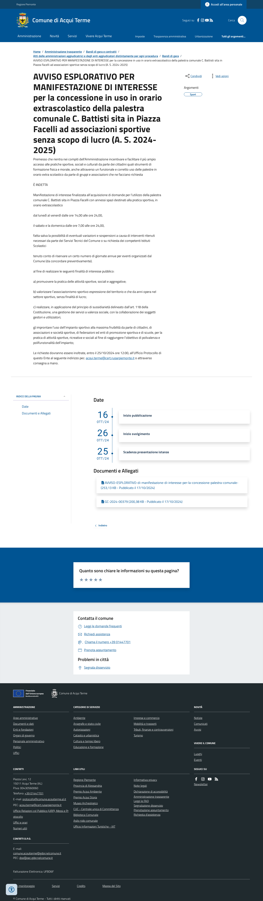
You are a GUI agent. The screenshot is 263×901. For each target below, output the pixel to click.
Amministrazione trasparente (63, 51)
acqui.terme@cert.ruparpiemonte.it (110, 358)
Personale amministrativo (28, 741)
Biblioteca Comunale (85, 815)
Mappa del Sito (111, 886)
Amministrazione (29, 36)
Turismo (138, 735)
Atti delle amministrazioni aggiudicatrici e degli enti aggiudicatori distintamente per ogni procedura (95, 56)
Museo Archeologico (85, 803)
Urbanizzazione (204, 36)
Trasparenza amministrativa (170, 36)
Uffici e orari (20, 822)
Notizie (198, 718)
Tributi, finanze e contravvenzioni (153, 729)
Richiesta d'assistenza (147, 814)
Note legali (140, 785)
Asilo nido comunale (85, 820)
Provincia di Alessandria (87, 785)
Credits (81, 886)
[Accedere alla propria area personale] (224, 4)
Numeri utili (20, 828)
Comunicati (200, 723)
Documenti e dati (23, 723)
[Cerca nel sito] (241, 20)
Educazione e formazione (88, 747)
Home (37, 51)
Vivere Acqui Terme (99, 36)
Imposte (140, 36)
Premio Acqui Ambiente (87, 791)
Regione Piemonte (26, 4)
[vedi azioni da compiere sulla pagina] (219, 76)
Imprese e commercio (146, 718)
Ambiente (79, 718)
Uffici (16, 753)
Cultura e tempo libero (86, 741)
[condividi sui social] (193, 76)
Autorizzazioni (81, 729)
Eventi (198, 760)
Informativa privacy (145, 780)
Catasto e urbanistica (86, 735)
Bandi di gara (170, 56)
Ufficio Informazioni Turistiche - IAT (94, 826)
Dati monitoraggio (24, 886)
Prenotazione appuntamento (151, 810)
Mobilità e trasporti (145, 723)
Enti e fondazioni (23, 729)
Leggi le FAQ (141, 801)
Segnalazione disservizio (148, 805)
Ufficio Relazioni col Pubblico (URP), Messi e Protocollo (40, 814)
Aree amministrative (25, 718)
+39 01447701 (34, 793)
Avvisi (197, 729)
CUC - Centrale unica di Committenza (96, 809)
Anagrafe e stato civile (87, 723)
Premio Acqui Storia (85, 797)
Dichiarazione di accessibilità (151, 791)
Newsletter (201, 784)
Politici (17, 747)
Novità (54, 36)
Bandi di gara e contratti (101, 51)
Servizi (72, 36)
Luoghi (198, 754)
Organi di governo (24, 735)
